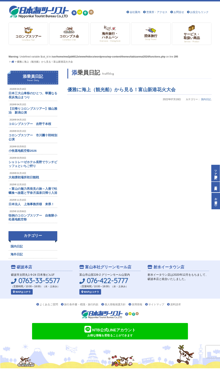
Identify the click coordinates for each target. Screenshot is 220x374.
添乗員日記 (33, 78)
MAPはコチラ (22, 292)
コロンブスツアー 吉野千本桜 (30, 124)
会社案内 (135, 12)
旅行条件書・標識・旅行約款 (81, 304)
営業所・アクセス (156, 12)
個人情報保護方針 (115, 304)
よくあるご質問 (49, 304)
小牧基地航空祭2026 (23, 150)
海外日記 (17, 254)
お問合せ (179, 12)
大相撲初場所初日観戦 (24, 177)
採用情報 (137, 304)
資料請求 (175, 304)
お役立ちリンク (199, 12)
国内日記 (206, 99)
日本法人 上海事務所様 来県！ (31, 204)
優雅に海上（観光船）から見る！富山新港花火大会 (121, 89)
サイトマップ (156, 304)
